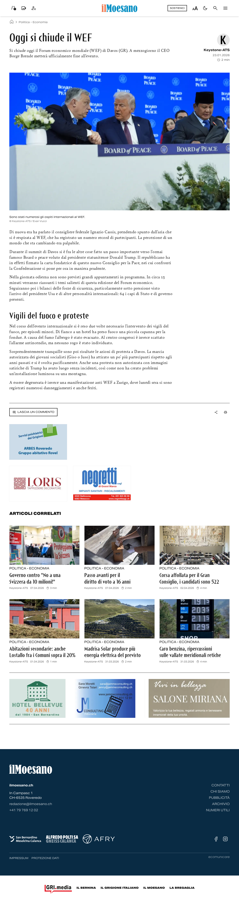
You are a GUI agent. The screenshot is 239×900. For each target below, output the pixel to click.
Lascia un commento (33, 412)
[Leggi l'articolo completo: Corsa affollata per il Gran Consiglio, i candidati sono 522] (194, 545)
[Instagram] (225, 839)
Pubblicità (219, 798)
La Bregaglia (182, 888)
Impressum (18, 858)
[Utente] (34, 8)
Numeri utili (218, 810)
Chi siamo (220, 791)
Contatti (220, 785)
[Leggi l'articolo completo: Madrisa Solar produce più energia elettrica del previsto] (119, 619)
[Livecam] (23, 8)
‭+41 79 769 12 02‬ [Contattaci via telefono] (23, 810)
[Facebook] (216, 839)
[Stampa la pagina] (225, 412)
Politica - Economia (33, 22)
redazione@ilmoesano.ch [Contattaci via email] (30, 804)
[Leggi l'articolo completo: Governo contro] (44, 545)
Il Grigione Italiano (120, 888)
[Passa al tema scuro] (205, 8)
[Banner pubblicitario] (38, 442)
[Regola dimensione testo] (195, 8)
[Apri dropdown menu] (216, 412)
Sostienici (177, 8)
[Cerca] (215, 8)
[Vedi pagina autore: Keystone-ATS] (223, 40)
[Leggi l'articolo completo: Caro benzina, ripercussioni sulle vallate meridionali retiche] (194, 619)
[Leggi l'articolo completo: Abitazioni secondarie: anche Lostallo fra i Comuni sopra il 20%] (44, 619)
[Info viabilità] (13, 8)
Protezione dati (45, 858)
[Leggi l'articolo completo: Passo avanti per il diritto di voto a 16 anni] (119, 545)
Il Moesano (154, 888)
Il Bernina (86, 888)
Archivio (221, 804)
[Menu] (225, 8)
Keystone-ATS (217, 50)
